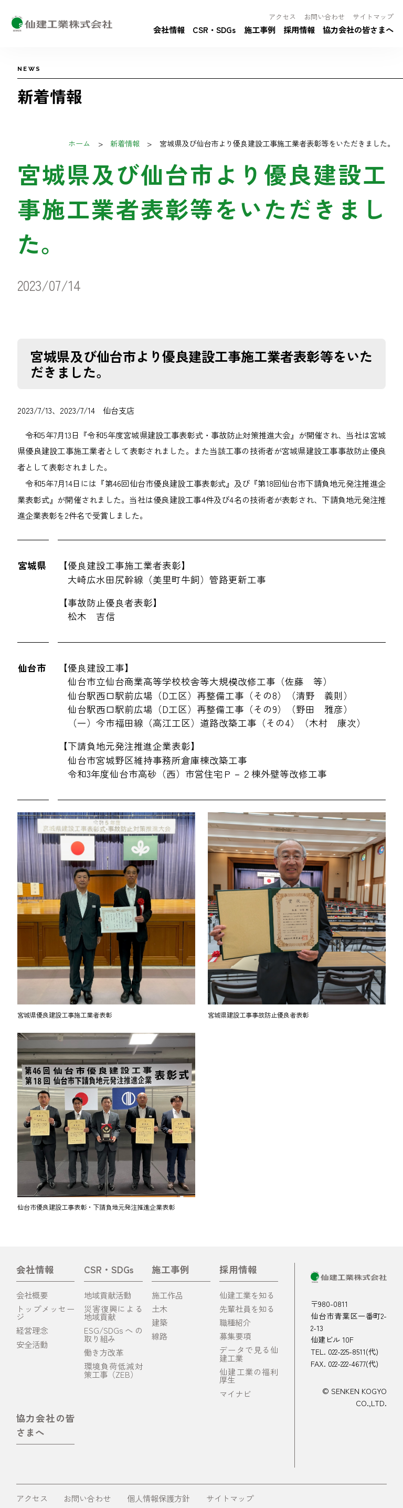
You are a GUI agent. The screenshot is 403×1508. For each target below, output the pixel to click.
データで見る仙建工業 (248, 1353)
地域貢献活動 (107, 1295)
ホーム (79, 143)
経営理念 (32, 1330)
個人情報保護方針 (158, 1498)
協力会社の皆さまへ (358, 29)
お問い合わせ (324, 17)
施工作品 (167, 1295)
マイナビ (235, 1393)
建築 (159, 1322)
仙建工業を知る (246, 1295)
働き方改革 (103, 1352)
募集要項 (235, 1336)
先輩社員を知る (246, 1308)
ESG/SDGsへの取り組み (113, 1334)
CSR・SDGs (214, 29)
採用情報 (299, 29)
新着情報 (125, 143)
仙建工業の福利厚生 (248, 1375)
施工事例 (259, 29)
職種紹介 (235, 1322)
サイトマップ (373, 17)
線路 (159, 1336)
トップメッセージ (45, 1312)
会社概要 (32, 1295)
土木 (159, 1308)
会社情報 (169, 29)
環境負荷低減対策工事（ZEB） (113, 1369)
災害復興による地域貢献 (113, 1312)
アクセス (282, 17)
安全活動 (32, 1344)
